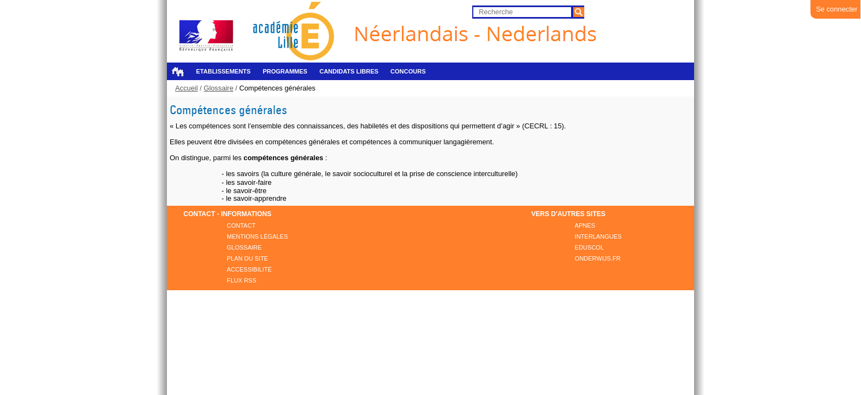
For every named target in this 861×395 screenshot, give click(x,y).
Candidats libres (349, 71)
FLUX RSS (241, 280)
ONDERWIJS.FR (598, 258)
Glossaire (218, 88)
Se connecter (836, 9)
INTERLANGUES (598, 236)
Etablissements (223, 71)
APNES (585, 225)
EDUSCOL (589, 247)
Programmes (284, 71)
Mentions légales (257, 236)
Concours (408, 71)
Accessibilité (249, 269)
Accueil (177, 71)
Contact (241, 225)
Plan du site (247, 258)
